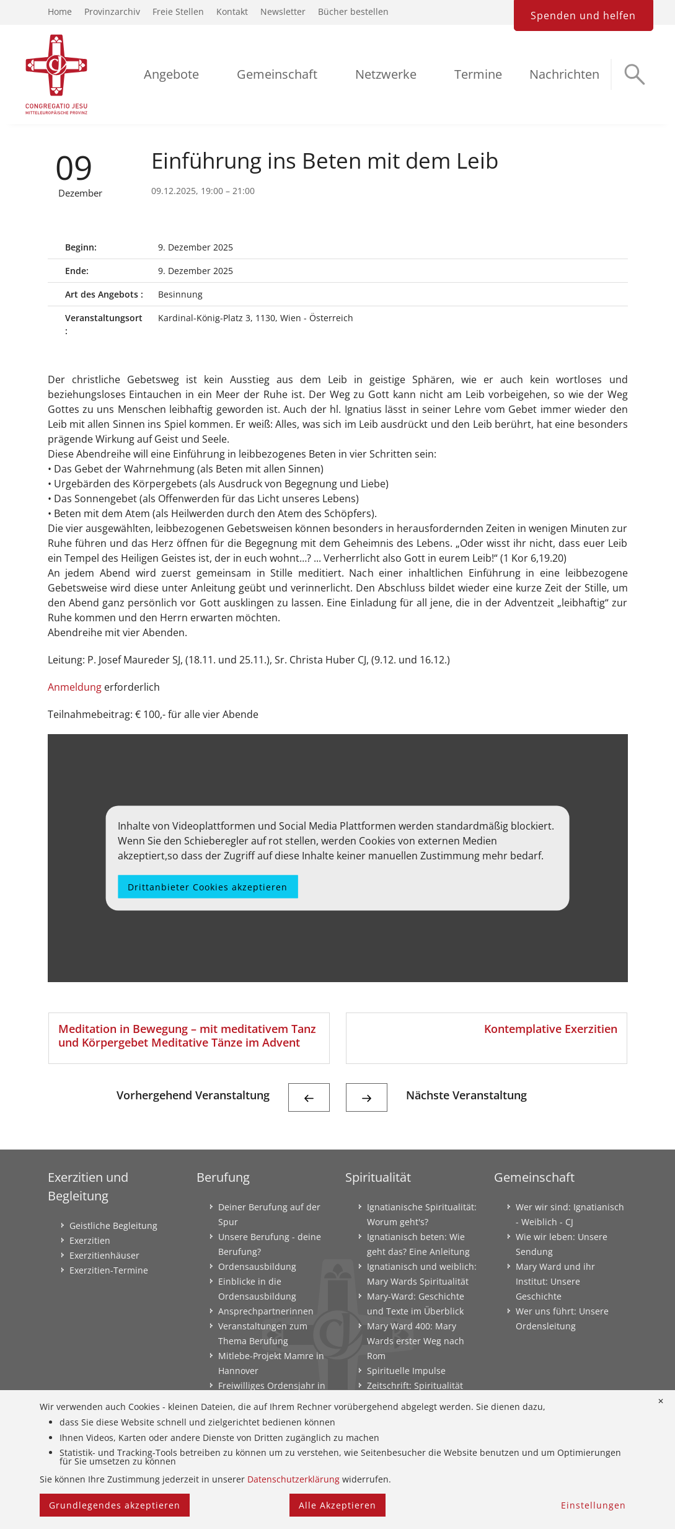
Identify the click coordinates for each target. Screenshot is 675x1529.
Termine (478, 74)
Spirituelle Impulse (406, 1370)
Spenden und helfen (583, 15)
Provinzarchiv (112, 11)
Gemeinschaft (277, 74)
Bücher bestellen (353, 11)
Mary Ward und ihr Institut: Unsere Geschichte (555, 1281)
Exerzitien (89, 1240)
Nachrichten (564, 74)
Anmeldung (75, 687)
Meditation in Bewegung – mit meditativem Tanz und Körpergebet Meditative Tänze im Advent (187, 1035)
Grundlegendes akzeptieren (114, 1505)
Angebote (171, 74)
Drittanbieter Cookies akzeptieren (208, 887)
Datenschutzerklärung (293, 1479)
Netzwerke (386, 74)
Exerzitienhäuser (104, 1255)
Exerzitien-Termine (108, 1270)
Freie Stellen (178, 11)
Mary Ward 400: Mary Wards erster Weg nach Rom (415, 1341)
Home (60, 11)
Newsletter (283, 11)
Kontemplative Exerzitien (550, 1028)
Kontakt (232, 11)
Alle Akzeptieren (337, 1505)
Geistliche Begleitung (113, 1225)
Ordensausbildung (257, 1266)
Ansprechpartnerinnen (266, 1311)
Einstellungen (593, 1505)
